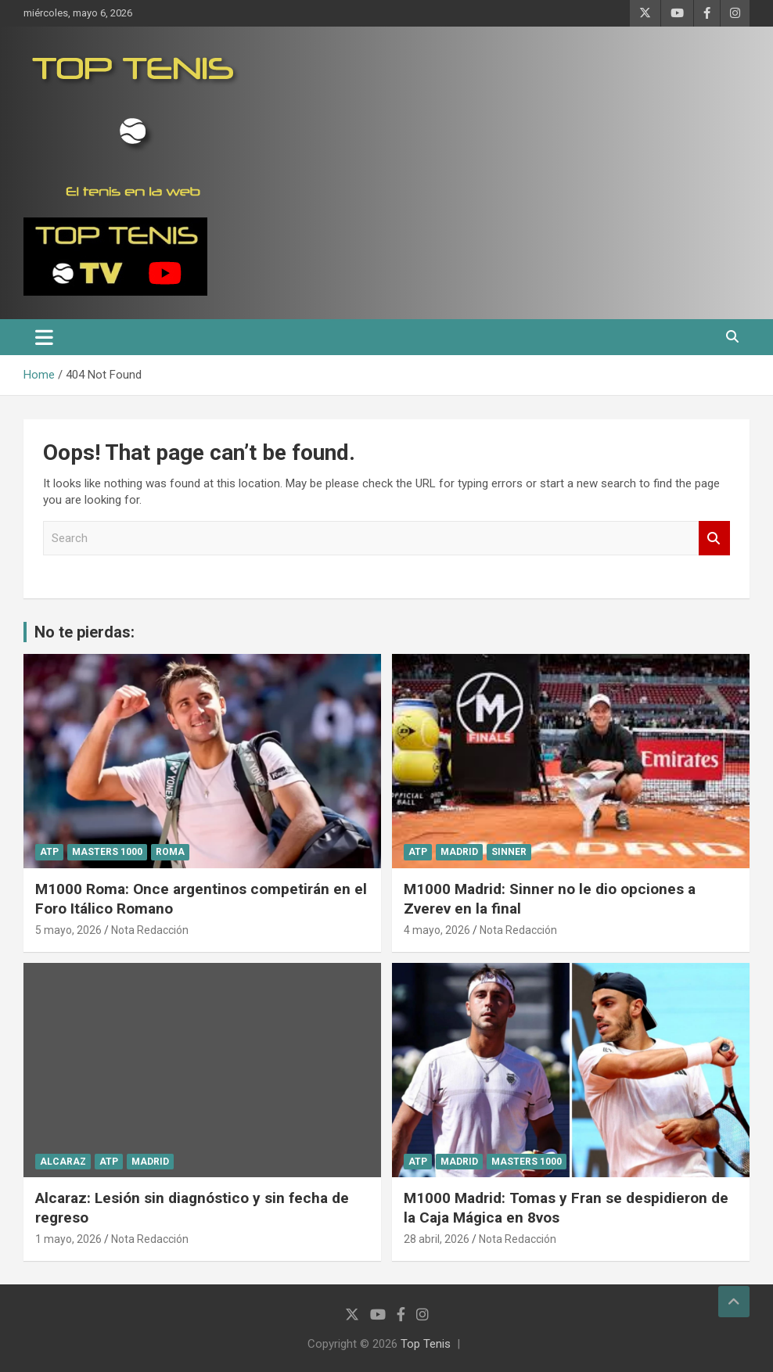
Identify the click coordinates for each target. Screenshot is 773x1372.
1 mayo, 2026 (68, 1239)
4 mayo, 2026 (437, 930)
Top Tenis (426, 1344)
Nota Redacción (150, 930)
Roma (170, 851)
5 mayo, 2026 (68, 930)
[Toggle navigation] (44, 337)
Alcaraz (63, 1161)
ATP (49, 851)
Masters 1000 (107, 851)
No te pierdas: (84, 632)
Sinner (509, 851)
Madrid (459, 851)
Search (714, 538)
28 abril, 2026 (436, 1239)
